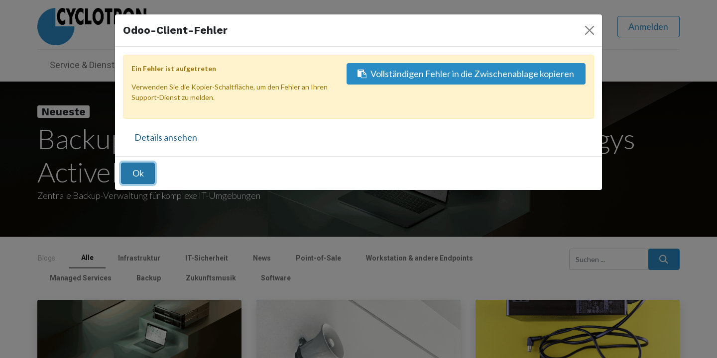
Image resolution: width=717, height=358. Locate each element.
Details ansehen (165, 137)
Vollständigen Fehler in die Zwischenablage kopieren (466, 73)
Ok (138, 173)
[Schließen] (589, 30)
